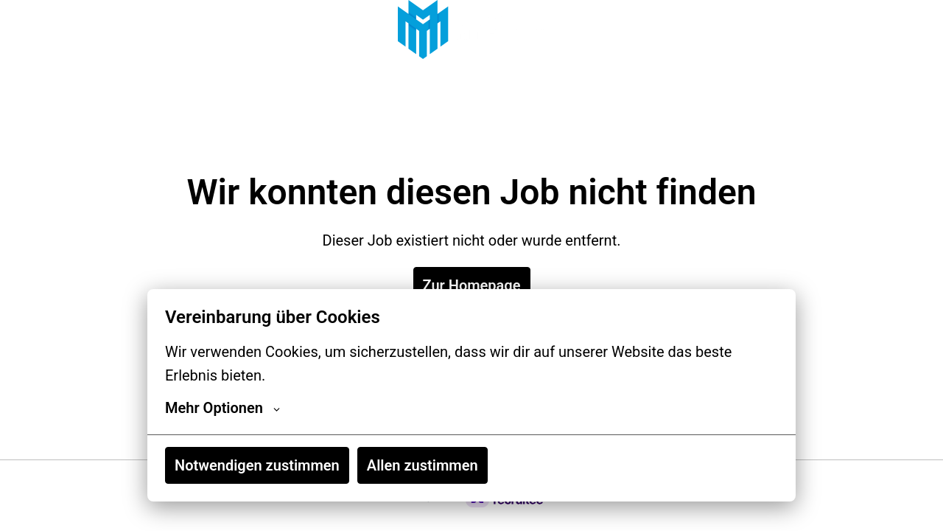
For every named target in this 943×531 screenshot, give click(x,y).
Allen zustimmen (422, 465)
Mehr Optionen (222, 408)
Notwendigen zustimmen (257, 465)
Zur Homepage (472, 285)
